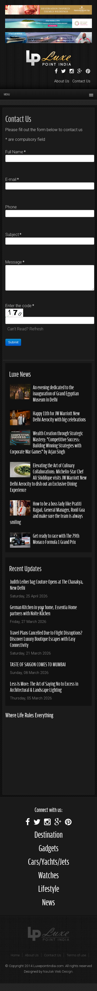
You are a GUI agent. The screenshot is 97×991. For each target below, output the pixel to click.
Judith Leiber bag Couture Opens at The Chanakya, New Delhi (46, 584)
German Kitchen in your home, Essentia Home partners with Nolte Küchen (43, 610)
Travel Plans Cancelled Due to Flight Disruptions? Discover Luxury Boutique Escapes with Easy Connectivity (46, 638)
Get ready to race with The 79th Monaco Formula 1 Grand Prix (56, 538)
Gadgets (49, 847)
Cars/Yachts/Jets (48, 861)
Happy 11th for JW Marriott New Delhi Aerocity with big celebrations (59, 416)
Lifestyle (48, 888)
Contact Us (81, 81)
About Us (61, 81)
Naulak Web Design (58, 971)
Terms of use (76, 955)
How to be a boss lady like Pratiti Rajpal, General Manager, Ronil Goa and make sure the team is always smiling (47, 512)
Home (15, 955)
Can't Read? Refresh (25, 329)
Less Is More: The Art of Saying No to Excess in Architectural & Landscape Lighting (44, 686)
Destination (48, 834)
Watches (48, 874)
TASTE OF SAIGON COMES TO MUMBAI (38, 664)
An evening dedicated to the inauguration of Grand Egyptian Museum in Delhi (56, 393)
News (48, 901)
